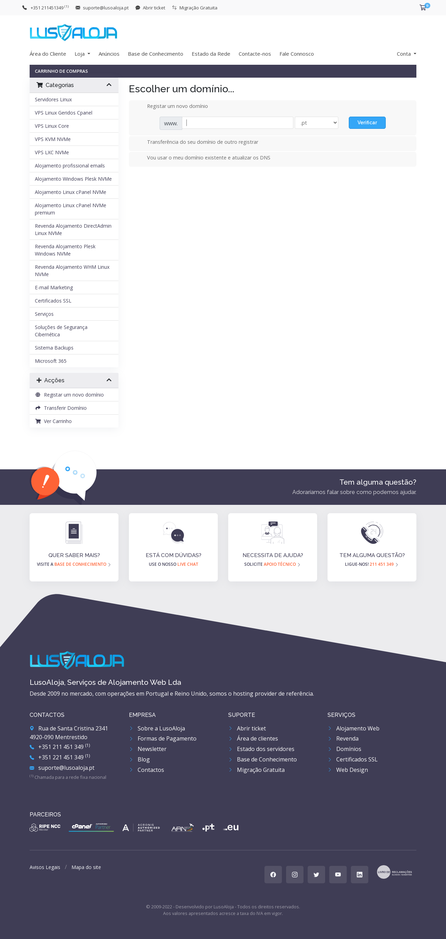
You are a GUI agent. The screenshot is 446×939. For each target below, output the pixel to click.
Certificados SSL (53, 300)
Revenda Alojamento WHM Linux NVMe (72, 270)
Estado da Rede (211, 53)
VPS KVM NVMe (53, 139)
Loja (80, 53)
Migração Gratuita (256, 770)
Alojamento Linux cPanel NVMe (70, 192)
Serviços (44, 314)
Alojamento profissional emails (70, 165)
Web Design (348, 770)
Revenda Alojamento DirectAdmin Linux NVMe (73, 229)
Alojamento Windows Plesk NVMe (73, 178)
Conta (404, 53)
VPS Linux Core (52, 126)
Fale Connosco (296, 53)
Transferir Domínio (61, 408)
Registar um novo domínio (69, 394)
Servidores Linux (53, 99)
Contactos (146, 770)
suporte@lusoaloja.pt (62, 768)
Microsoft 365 (51, 361)
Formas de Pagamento (163, 738)
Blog (139, 759)
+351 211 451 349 (60, 747)
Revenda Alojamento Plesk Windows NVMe (65, 250)
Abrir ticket (247, 728)
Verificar (367, 122)
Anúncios (109, 53)
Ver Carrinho (53, 421)
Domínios (344, 749)
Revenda (343, 738)
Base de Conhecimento (155, 53)
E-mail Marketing (54, 287)
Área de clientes (253, 738)
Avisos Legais (45, 867)
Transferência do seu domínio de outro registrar (197, 142)
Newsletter (148, 749)
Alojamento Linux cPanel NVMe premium (70, 209)
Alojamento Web (353, 728)
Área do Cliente (48, 53)
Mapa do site (86, 867)
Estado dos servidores (261, 749)
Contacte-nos (255, 53)
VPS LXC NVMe (52, 152)
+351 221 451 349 (60, 757)
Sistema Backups (54, 347)
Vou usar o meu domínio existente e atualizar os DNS (203, 158)
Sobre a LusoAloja (157, 728)
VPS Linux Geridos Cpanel (63, 112)
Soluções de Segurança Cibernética (61, 331)
